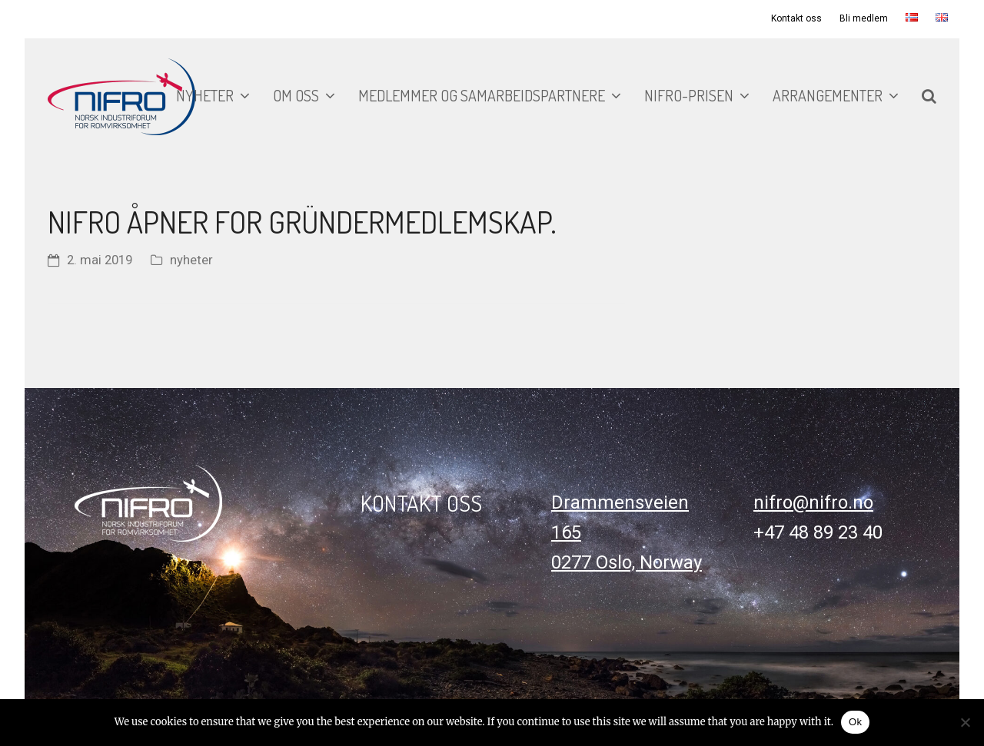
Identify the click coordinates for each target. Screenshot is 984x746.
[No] (964, 722)
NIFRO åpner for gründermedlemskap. (302, 221)
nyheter (191, 260)
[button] (929, 97)
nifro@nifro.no (813, 502)
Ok (855, 722)
